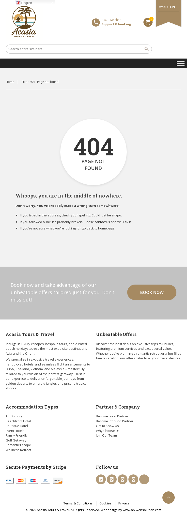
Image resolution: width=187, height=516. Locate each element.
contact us (102, 222)
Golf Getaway (16, 440)
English (24, 3)
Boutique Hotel (17, 426)
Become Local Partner (112, 416)
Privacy (123, 503)
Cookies (105, 503)
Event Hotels (15, 430)
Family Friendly (17, 435)
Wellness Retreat (18, 450)
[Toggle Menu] (181, 63)
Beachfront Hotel (18, 421)
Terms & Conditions (78, 503)
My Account (168, 7)
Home (10, 82)
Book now (152, 292)
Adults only (14, 416)
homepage (106, 228)
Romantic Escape (18, 445)
